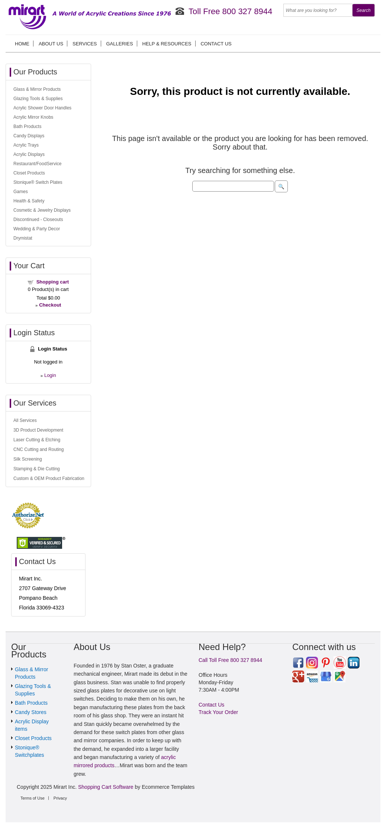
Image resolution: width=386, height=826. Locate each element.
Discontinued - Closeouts (38, 219)
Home (22, 44)
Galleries (119, 44)
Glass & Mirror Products (37, 89)
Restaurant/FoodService (37, 163)
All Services (25, 420)
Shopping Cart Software (106, 787)
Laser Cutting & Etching (36, 439)
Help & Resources (167, 44)
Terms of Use (32, 798)
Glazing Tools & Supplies (38, 98)
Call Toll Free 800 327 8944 (230, 660)
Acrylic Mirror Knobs (33, 117)
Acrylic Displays (29, 154)
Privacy (60, 798)
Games (20, 191)
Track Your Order (218, 712)
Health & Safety (28, 201)
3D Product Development (38, 430)
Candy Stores (30, 712)
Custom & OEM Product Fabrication (48, 478)
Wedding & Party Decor (36, 228)
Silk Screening (27, 459)
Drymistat (22, 238)
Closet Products (29, 173)
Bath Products (27, 126)
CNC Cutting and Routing (38, 449)
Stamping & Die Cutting (36, 468)
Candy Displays (28, 135)
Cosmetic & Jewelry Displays (42, 210)
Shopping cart (52, 282)
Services (85, 44)
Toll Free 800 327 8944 (230, 11)
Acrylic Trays (26, 145)
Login (50, 375)
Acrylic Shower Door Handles (42, 108)
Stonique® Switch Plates (37, 182)
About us (51, 44)
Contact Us (215, 44)
